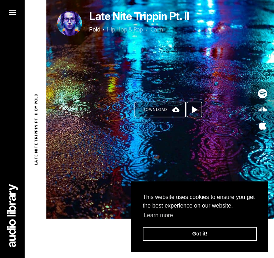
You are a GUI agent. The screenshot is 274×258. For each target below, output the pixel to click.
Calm (157, 29)
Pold (95, 29)
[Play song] (194, 109)
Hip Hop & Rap (125, 29)
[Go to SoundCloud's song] (262, 109)
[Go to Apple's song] (262, 125)
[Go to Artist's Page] (69, 23)
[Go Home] (12, 215)
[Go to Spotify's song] (262, 94)
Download (154, 109)
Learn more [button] (158, 215)
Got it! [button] (199, 234)
